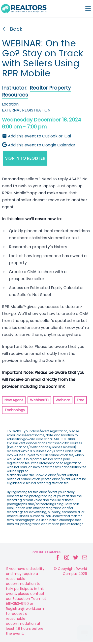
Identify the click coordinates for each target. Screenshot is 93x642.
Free (80, 400)
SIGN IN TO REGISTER (25, 158)
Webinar (63, 400)
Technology (14, 410)
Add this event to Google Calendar (38, 145)
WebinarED (39, 400)
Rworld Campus (46, 551)
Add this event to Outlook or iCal (36, 136)
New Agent (13, 400)
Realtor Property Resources (36, 91)
